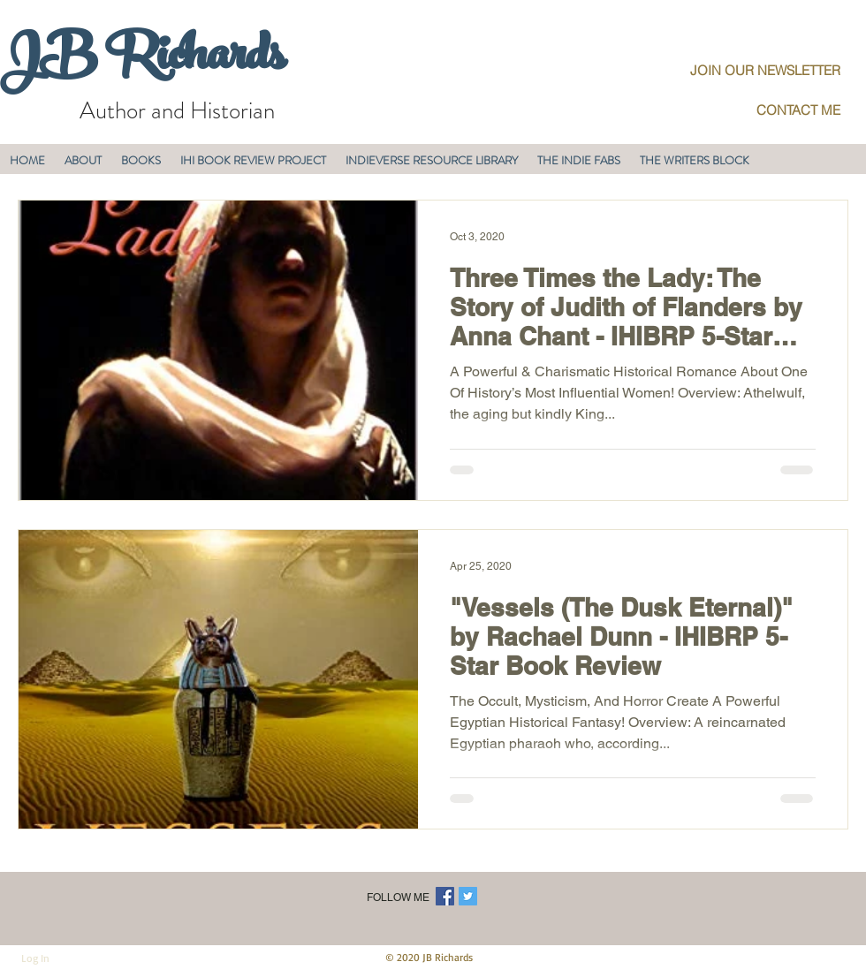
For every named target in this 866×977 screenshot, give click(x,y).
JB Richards (142, 61)
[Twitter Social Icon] (468, 896)
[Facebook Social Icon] (445, 896)
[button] (83, 160)
